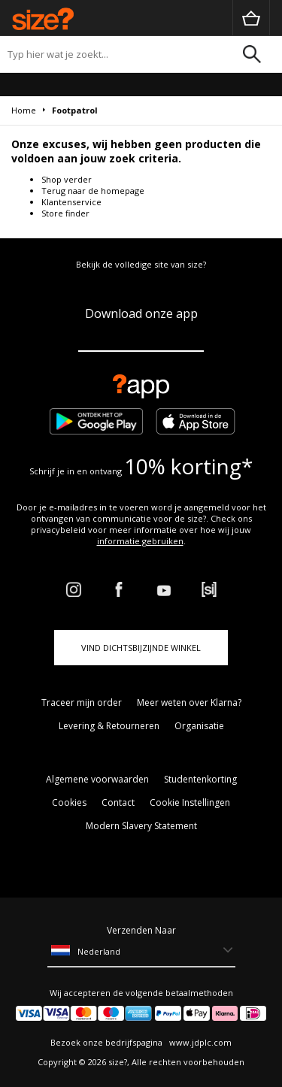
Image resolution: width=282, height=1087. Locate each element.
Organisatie (199, 725)
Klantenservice (71, 201)
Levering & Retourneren (109, 725)
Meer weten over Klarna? (189, 702)
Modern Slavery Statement (141, 825)
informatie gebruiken (140, 541)
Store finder (65, 213)
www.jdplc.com (199, 1042)
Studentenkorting (200, 779)
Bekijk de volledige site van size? (141, 264)
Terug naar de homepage (92, 190)
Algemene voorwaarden (97, 779)
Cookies (69, 802)
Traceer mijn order (81, 702)
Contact (118, 802)
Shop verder (66, 179)
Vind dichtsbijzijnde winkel (141, 647)
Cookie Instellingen (190, 802)
